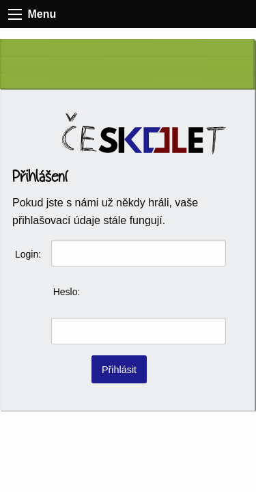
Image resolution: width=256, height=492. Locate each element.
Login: (28, 254)
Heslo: (67, 291)
